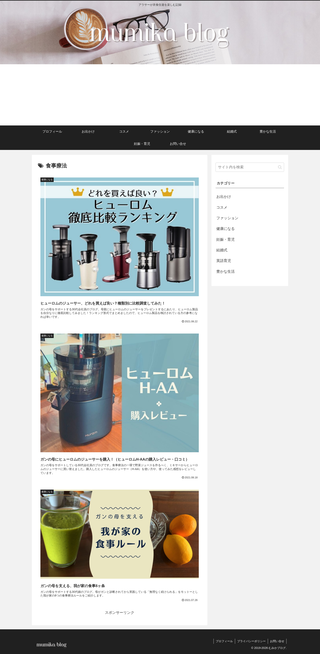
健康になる (225, 229)
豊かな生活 (225, 271)
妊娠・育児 (225, 239)
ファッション (227, 218)
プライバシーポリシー (251, 641)
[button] (279, 167)
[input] (250, 167)
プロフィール (224, 641)
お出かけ (223, 197)
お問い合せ (277, 641)
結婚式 (221, 250)
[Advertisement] (160, 94)
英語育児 (223, 261)
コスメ (221, 207)
